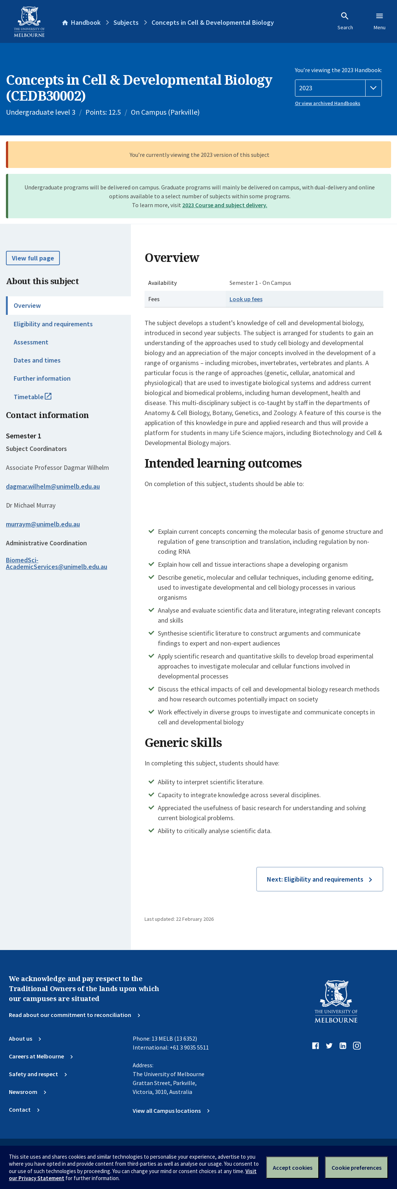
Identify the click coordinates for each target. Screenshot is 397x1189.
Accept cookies (292, 1167)
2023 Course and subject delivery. (224, 205)
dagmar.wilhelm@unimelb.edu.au (53, 486)
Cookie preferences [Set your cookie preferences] (356, 1167)
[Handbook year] (338, 88)
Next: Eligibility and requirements (315, 879)
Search (345, 21)
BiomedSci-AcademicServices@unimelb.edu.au (56, 563)
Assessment (31, 342)
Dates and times (37, 360)
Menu (380, 21)
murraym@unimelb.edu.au (43, 524)
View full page (33, 258)
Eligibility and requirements (53, 324)
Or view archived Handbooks (327, 103)
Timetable (41, 400)
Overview (27, 305)
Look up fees (246, 299)
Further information (42, 378)
